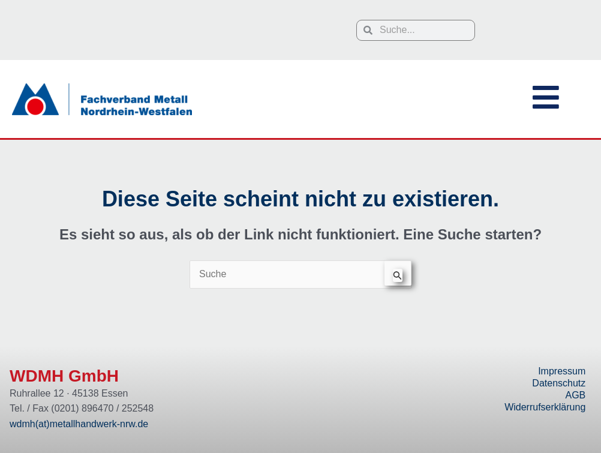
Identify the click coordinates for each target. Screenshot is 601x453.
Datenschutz (558, 383)
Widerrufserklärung (544, 407)
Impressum (561, 371)
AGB (575, 395)
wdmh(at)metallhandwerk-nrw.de (79, 424)
